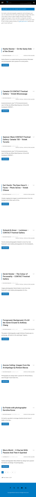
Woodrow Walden (7, 55)
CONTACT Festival (19, 99)
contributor (6, 456)
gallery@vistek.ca (23, 21)
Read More (5, 65)
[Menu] (2, 2)
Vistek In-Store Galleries (29, 55)
